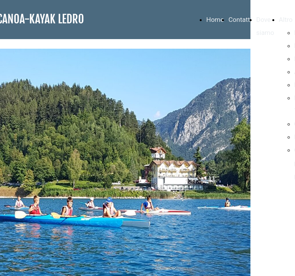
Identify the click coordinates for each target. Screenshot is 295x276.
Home (215, 19)
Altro (286, 19)
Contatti (240, 19)
